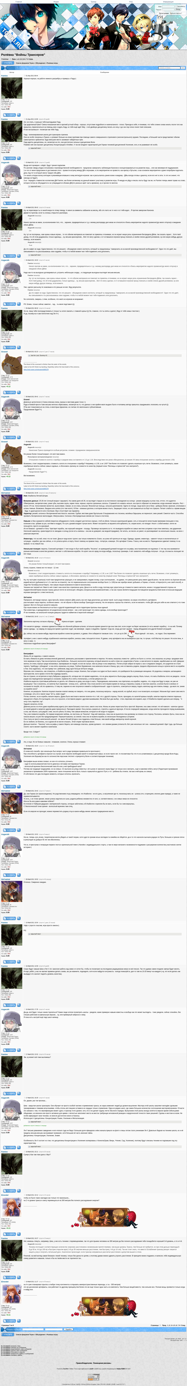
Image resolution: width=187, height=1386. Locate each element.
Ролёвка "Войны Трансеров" (23, 54)
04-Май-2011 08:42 (32, 207)
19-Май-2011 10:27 (32, 1238)
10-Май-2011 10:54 (32, 922)
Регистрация (164, 13)
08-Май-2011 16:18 (32, 558)
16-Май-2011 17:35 (32, 1009)
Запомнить (180, 6)
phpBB (91, 1369)
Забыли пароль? (176, 13)
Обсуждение (40, 63)
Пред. (14, 59)
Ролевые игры (52, 63)
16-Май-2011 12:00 (32, 966)
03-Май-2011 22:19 (32, 162)
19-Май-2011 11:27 (32, 1281)
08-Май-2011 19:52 (32, 834)
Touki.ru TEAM (121, 1369)
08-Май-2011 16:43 (32, 616)
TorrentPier (65, 1369)
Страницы (5, 59)
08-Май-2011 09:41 (32, 396)
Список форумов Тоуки (25, 63)
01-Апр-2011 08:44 (32, 76)
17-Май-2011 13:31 (32, 1054)
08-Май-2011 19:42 (32, 791)
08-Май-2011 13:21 (32, 441)
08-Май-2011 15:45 (32, 493)
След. (31, 59)
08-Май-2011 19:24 (32, 746)
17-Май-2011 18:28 (32, 1098)
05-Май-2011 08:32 (32, 308)
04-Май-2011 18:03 (32, 260)
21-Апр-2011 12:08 (32, 119)
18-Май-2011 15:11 (32, 1152)
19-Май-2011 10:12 (32, 1195)
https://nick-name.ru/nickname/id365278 (36, 369)
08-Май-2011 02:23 (32, 351)
